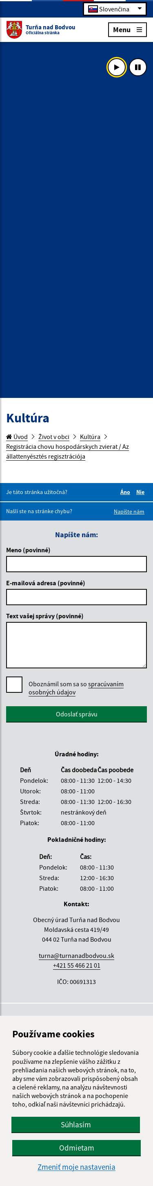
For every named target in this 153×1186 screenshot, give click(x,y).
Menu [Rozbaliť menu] (127, 29)
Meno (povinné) (28, 550)
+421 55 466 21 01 (76, 965)
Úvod (17, 437)
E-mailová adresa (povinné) (45, 583)
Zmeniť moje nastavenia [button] (76, 1167)
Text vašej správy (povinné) (45, 616)
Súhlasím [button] (76, 1124)
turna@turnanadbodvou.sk (76, 955)
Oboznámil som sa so (76, 688)
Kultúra (90, 437)
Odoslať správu (77, 714)
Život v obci (53, 437)
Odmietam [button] (76, 1148)
